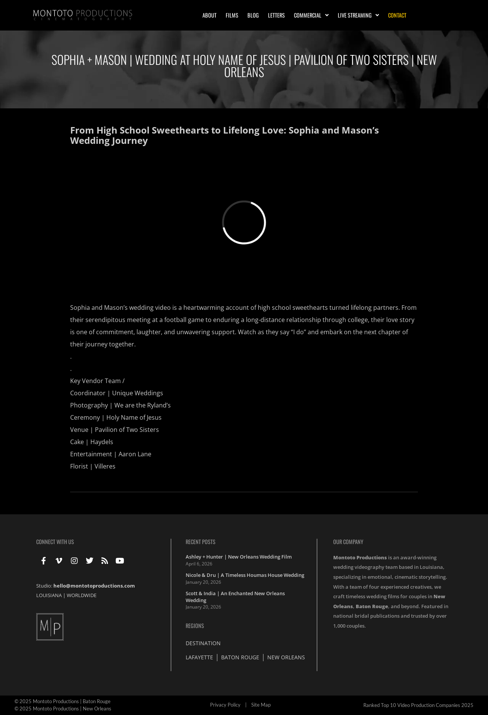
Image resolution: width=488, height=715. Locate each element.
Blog (253, 15)
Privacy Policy (225, 705)
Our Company (348, 542)
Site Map (261, 705)
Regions (195, 626)
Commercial (311, 15)
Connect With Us (55, 542)
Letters (276, 15)
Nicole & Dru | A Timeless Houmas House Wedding (245, 575)
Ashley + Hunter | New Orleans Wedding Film (239, 556)
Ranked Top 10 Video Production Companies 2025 (418, 705)
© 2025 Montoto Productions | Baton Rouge (62, 701)
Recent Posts (200, 542)
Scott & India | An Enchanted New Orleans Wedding (235, 597)
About (209, 15)
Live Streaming (358, 15)
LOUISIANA (49, 595)
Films (232, 15)
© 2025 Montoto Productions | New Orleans (62, 708)
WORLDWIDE (81, 595)
